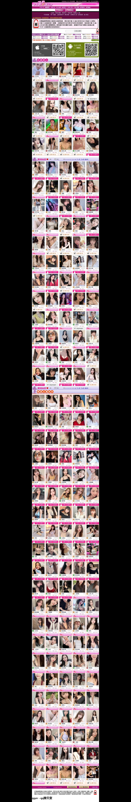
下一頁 (78, 159)
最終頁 (86, 159)
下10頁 (82, 159)
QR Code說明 (95, 40)
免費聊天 (69, 408)
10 (75, 159)
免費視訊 (42, 76)
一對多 (56, 76)
